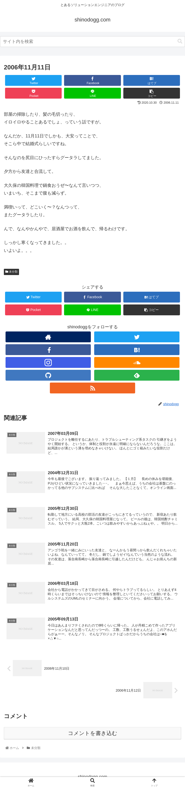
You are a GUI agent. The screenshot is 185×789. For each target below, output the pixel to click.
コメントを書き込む (92, 733)
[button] (180, 41)
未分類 (11, 271)
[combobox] (92, 41)
